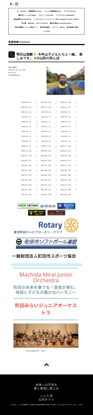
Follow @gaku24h (32, 351)
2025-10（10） (27, 112)
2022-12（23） (46, 165)
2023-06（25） (46, 156)
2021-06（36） (46, 194)
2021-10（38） (27, 190)
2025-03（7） (46, 122)
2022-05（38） (66, 175)
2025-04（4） (27, 122)
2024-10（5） (27, 131)
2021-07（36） (27, 194)
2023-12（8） (46, 146)
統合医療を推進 (72, 27)
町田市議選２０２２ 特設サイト (26, 27)
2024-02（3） (66, 141)
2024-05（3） (66, 136)
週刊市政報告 (45, 27)
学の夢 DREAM (27, 23)
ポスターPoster (42, 23)
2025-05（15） (66, 117)
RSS (81, 404)
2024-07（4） (27, 136)
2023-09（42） (46, 151)
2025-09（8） (46, 112)
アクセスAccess (70, 11)
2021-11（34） (66, 185)
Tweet (43, 351)
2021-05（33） (66, 194)
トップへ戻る (46, 364)
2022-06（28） (46, 175)
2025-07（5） (27, 117)
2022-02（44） (66, 180)
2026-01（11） (27, 107)
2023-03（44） (46, 160)
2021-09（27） (46, 190)
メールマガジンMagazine (65, 15)
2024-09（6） (46, 131)
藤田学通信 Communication (60, 23)
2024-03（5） (46, 141)
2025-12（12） (46, 107)
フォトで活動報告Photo (53, 11)
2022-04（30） (27, 180)
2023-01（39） (27, 165)
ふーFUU (46, 31)
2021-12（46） (46, 185)
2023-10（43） (27, 151)
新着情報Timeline (35, 11)
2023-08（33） (66, 151)
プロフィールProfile (46, 15)
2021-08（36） (66, 190)
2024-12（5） (46, 126)
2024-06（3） (46, 136)
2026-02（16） (66, 102)
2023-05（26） (66, 156)
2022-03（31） (46, 180)
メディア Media (58, 27)
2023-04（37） (27, 160)
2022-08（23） (66, 170)
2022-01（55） (27, 185)
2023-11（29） (66, 146)
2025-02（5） (66, 122)
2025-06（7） (46, 117)
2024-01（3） (27, 146)
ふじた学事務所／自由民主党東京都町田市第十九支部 (36, 404)
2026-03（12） (46, 102)
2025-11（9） (66, 107)
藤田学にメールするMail (27, 15)
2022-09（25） (46, 170)
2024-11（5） (66, 126)
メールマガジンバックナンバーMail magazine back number (56, 19)
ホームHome (21, 11)
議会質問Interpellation (23, 19)
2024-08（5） (66, 131)
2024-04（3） (27, 141)
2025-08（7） (66, 112)
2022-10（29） (27, 170)
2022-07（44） (27, 175)
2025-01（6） (27, 126)
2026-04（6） (27, 102)
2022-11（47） (66, 165)
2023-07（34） (27, 156)
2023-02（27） (66, 160)
